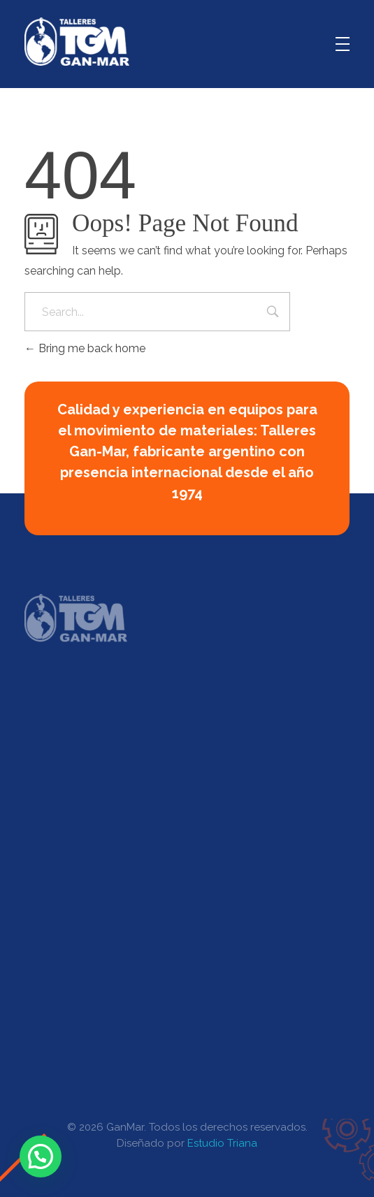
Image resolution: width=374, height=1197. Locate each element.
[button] (41, 1156)
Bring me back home (84, 348)
